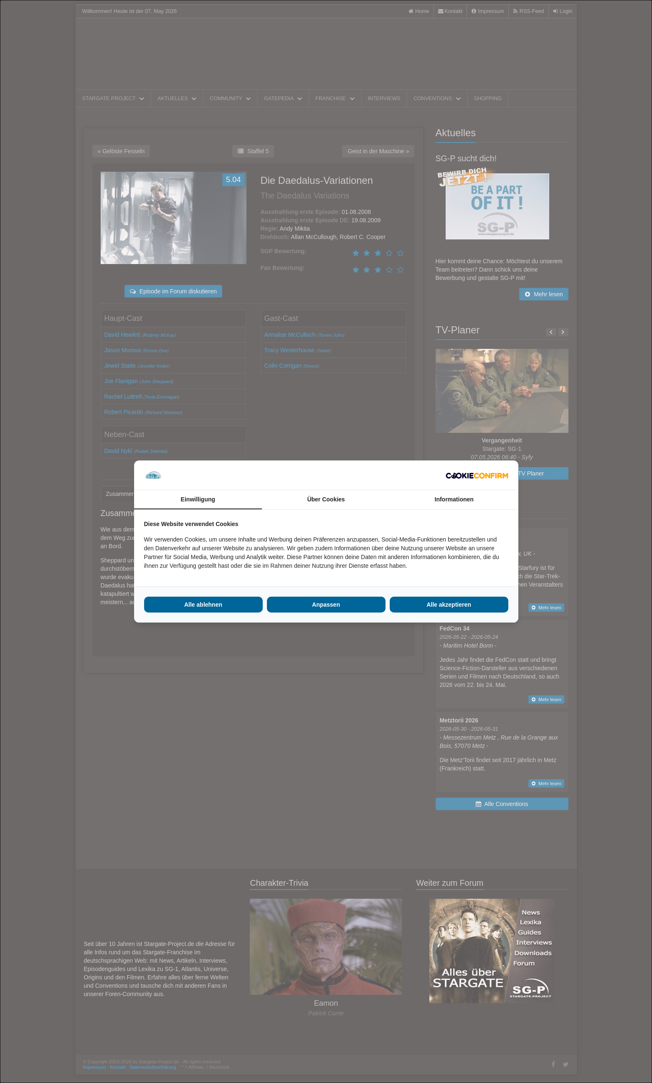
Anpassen (326, 604)
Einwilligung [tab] (198, 499)
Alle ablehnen (203, 604)
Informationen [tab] (454, 499)
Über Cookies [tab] (326, 499)
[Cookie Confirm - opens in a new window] (477, 475)
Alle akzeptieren (448, 604)
